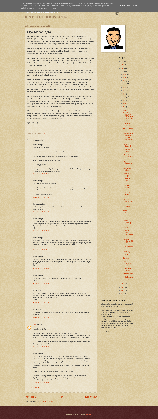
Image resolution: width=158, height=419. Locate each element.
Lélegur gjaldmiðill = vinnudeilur (128, 222)
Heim (60, 397)
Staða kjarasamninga (128, 163)
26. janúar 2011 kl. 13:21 (41, 174)
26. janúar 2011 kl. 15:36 (41, 283)
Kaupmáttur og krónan (128, 169)
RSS (102, 332)
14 (122, 62)
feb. (124, 107)
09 (122, 287)
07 (122, 294)
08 (122, 290)
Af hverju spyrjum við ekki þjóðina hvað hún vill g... (128, 116)
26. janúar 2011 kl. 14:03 (41, 197)
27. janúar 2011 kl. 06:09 (41, 383)
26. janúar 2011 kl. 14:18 (41, 212)
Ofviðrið (125, 227)
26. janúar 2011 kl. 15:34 (41, 250)
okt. (124, 81)
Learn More (125, 6)
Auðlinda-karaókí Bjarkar (126, 253)
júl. (124, 90)
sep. (125, 84)
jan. (124, 110)
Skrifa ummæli (35, 387)
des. (125, 74)
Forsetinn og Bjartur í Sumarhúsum (127, 186)
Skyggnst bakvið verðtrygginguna (128, 233)
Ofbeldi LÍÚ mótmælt (127, 124)
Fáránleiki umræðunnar (128, 156)
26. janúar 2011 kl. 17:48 (41, 317)
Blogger (88, 414)
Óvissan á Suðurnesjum (127, 194)
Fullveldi (125, 217)
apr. (124, 100)
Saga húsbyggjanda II (127, 263)
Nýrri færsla (30, 397)
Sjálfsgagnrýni (127, 258)
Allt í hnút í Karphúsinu (127, 145)
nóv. (124, 77)
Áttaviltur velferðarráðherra (128, 241)
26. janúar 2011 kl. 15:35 (41, 269)
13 (122, 65)
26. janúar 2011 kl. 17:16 (41, 302)
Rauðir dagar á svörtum (128, 269)
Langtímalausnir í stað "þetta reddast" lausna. (128, 176)
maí (124, 97)
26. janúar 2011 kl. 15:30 (41, 231)
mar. (125, 103)
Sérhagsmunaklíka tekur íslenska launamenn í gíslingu (128, 137)
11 (122, 71)
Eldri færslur (91, 397)
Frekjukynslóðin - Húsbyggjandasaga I (128, 276)
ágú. (125, 87)
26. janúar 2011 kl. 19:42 (41, 347)
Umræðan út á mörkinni (128, 150)
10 (122, 284)
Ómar (35, 324)
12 (122, 68)
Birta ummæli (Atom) (46, 401)
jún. (124, 94)
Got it (135, 6)
